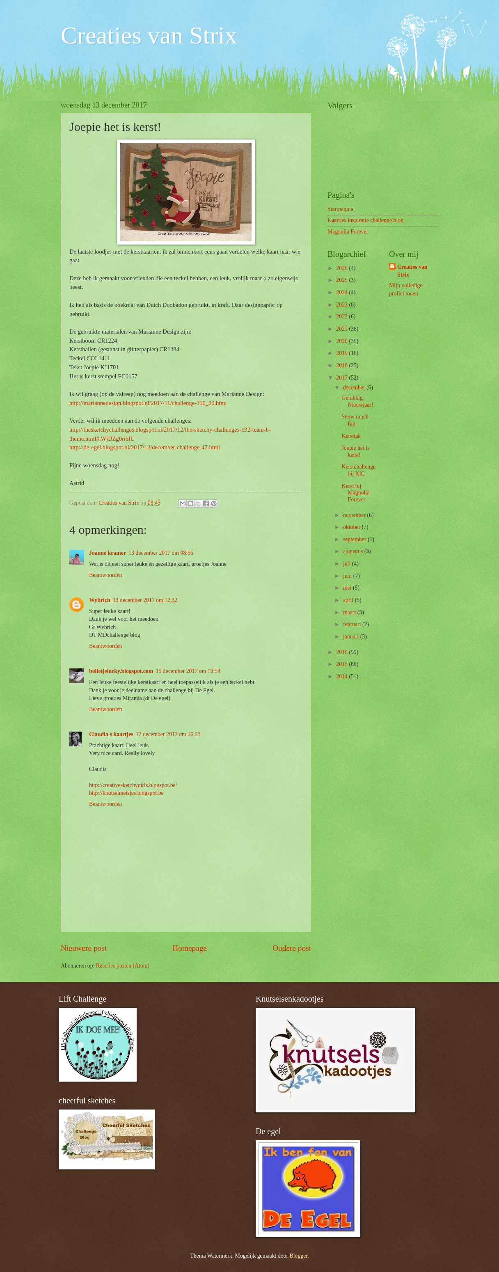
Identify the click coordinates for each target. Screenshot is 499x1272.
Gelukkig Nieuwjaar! (357, 401)
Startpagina (340, 209)
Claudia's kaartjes (111, 734)
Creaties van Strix (149, 35)
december (354, 387)
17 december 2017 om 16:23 (168, 734)
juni (348, 576)
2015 (342, 664)
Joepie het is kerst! (355, 451)
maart (350, 612)
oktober (352, 527)
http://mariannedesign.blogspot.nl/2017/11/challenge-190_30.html (148, 403)
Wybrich (99, 600)
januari (351, 637)
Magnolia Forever (347, 232)
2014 (342, 676)
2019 (342, 353)
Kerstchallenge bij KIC (358, 470)
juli (347, 564)
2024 (342, 292)
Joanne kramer (107, 553)
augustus (353, 551)
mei (348, 588)
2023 (342, 305)
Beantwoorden (105, 575)
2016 (342, 652)
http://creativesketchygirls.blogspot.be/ (133, 785)
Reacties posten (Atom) (122, 966)
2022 (342, 316)
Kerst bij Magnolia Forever (355, 493)
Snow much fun (355, 420)
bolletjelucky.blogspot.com (121, 671)
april (349, 600)
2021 (342, 329)
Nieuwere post (84, 948)
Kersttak (351, 436)
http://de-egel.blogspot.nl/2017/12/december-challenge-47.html (144, 447)
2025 (342, 280)
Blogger (299, 1256)
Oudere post (291, 948)
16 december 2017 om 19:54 (188, 671)
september (355, 539)
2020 (342, 341)
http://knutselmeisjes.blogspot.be (126, 793)
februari (352, 624)
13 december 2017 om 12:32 (145, 600)
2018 (342, 365)
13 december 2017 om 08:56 (160, 553)
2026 (342, 268)
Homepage (189, 948)
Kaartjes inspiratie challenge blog (365, 220)
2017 (342, 378)
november (355, 515)
